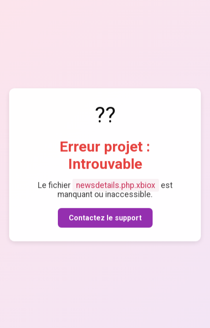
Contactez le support (105, 218)
